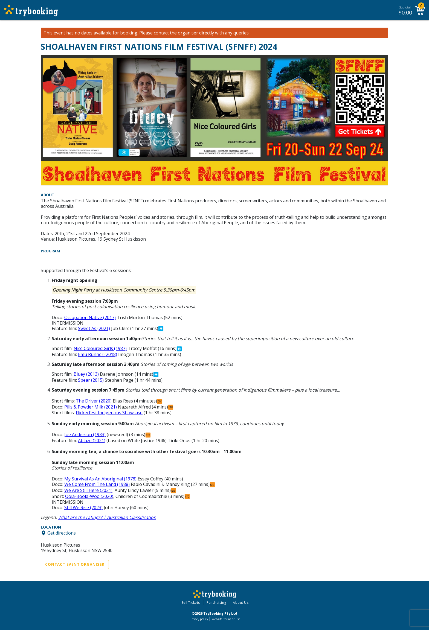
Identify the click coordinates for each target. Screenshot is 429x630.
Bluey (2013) (86, 374)
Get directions (61, 533)
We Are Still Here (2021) (88, 490)
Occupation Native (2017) (90, 317)
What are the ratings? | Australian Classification (107, 517)
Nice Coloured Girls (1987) (100, 348)
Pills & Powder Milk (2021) (90, 407)
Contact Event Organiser (75, 564)
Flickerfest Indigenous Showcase (109, 413)
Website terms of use (226, 619)
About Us (240, 602)
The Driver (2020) (94, 401)
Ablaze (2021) (91, 441)
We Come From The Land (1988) (97, 484)
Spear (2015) (91, 380)
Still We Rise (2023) (83, 507)
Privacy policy (199, 619)
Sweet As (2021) (94, 328)
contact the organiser (176, 33)
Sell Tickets (191, 602)
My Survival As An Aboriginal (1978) (100, 479)
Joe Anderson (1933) (85, 434)
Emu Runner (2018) (97, 354)
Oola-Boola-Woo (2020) (89, 496)
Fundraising (216, 602)
